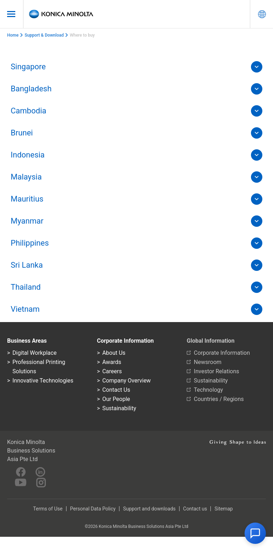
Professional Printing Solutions (38, 367)
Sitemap (223, 509)
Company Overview (126, 380)
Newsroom (207, 362)
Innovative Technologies (42, 380)
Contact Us (116, 389)
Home (12, 35)
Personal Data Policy (93, 509)
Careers (112, 371)
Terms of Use (48, 509)
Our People (116, 399)
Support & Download (44, 35)
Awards (111, 362)
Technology (208, 389)
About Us (113, 352)
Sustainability (119, 408)
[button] (255, 533)
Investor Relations (216, 371)
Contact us (195, 509)
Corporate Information (222, 352)
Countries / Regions (218, 399)
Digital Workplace (34, 352)
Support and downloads (149, 509)
